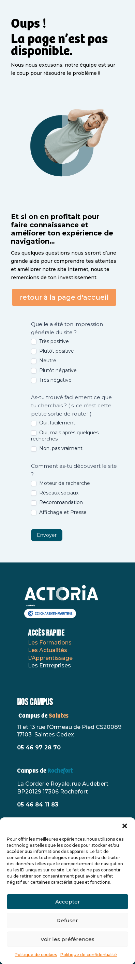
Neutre (43, 360)
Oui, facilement (53, 423)
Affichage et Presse (59, 512)
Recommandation (57, 502)
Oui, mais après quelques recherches (65, 436)
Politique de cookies (36, 954)
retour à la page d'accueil (64, 297)
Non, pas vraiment (56, 448)
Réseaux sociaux (54, 493)
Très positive (50, 341)
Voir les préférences (67, 939)
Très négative (51, 380)
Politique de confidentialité (88, 954)
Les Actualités (47, 650)
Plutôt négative (54, 370)
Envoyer (47, 535)
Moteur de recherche (60, 483)
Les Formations (50, 642)
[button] (124, 826)
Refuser (67, 920)
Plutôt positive (52, 351)
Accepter (67, 901)
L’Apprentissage (50, 658)
